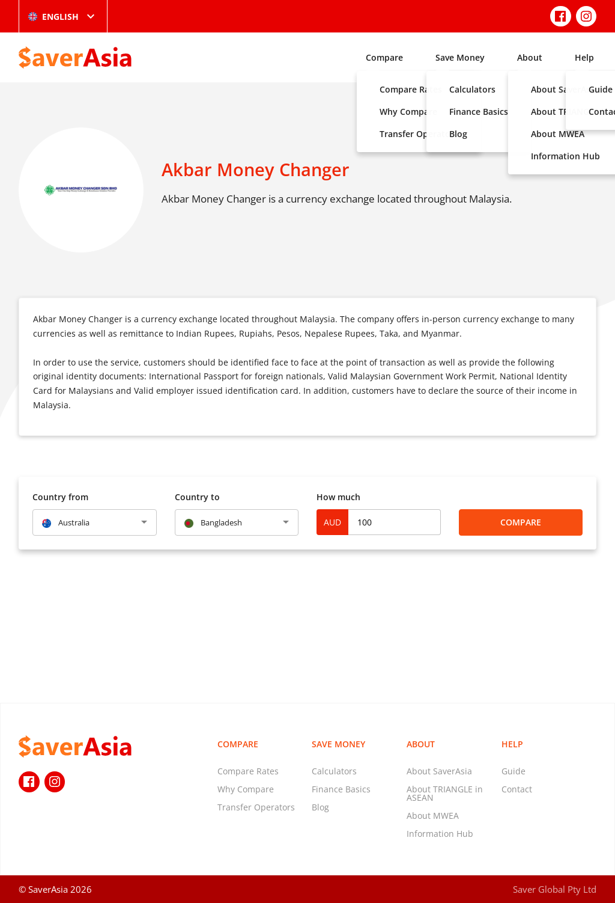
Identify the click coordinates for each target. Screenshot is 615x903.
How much (338, 497)
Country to (197, 497)
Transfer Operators (256, 807)
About (529, 57)
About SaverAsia (439, 771)
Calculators (334, 771)
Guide (513, 771)
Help (584, 57)
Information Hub (440, 833)
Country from (60, 497)
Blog (320, 807)
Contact (516, 789)
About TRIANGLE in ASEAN (445, 793)
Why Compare (245, 789)
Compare (384, 57)
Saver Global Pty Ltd (554, 889)
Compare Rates (248, 771)
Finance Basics (341, 789)
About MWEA (433, 815)
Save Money (460, 57)
